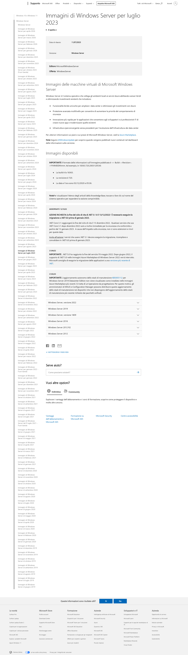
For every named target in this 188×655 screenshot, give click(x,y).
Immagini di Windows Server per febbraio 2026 (27, 43)
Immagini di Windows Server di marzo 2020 (26, 527)
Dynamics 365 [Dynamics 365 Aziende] (98, 627)
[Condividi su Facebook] (47, 345)
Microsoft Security (104, 415)
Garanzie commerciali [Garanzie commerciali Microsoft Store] (46, 639)
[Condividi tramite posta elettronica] (58, 345)
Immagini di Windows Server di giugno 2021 (26, 431)
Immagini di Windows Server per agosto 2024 (27, 168)
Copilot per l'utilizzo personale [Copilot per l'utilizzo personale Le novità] (18, 631)
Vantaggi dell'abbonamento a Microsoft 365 (54, 418)
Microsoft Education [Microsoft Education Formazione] (73, 614)
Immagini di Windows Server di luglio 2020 (26, 502)
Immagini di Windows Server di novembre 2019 (28, 553)
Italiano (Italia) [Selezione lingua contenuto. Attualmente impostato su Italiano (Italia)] (17, 652)
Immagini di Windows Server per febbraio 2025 (27, 129)
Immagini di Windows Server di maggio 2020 (27, 514)
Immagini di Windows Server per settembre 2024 (28, 161)
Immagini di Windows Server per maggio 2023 (27, 265)
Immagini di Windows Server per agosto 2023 (27, 245)
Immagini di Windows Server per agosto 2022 (27, 323)
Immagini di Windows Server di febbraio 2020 (27, 534)
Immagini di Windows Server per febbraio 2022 (27, 361)
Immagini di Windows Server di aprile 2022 (26, 348)
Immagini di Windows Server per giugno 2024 (27, 181)
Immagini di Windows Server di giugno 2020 (26, 508)
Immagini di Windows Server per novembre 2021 (28, 389)
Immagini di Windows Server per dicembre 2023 (28, 219)
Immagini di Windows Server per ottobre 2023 (27, 232)
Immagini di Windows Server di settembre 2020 (28, 489)
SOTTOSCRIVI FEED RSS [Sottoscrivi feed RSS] (58, 352)
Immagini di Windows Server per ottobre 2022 (27, 310)
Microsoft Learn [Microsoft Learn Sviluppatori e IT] (128, 618)
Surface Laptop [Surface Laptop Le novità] (14, 618)
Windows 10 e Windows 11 (27, 15)
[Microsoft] (18, 3)
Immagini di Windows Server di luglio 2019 (26, 579)
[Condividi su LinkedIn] (52, 345)
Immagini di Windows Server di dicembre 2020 (27, 469)
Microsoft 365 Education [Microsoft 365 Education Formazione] (74, 627)
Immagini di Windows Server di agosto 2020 (26, 495)
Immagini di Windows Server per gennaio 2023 (27, 290)
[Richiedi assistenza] (159, 3)
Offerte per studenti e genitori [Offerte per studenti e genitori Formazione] (76, 639)
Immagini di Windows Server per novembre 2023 (28, 226)
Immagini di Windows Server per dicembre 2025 (28, 56)
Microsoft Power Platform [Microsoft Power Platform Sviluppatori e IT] (131, 637)
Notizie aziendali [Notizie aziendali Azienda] (157, 622)
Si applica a (52, 30)
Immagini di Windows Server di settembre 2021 (28, 402)
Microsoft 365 (47, 3)
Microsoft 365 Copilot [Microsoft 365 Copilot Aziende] (100, 635)
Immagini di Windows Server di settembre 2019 (28, 566)
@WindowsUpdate (66, 140)
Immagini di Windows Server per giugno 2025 (27, 103)
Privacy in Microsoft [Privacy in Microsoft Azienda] (158, 627)
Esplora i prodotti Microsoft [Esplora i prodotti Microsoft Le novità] (17, 639)
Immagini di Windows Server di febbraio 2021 (27, 456)
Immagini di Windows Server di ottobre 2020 (27, 482)
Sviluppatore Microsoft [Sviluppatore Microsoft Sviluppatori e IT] (131, 614)
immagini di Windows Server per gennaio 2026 (27, 49)
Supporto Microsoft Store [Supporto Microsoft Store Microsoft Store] (47, 622)
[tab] (54, 391)
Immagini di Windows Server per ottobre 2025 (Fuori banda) (27, 69)
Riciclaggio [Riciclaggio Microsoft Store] (42, 635)
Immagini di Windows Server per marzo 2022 (27, 355)
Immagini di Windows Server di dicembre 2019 (27, 547)
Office (57, 3)
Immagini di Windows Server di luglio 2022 (26, 329)
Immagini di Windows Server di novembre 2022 (28, 303)
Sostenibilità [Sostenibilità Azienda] (156, 639)
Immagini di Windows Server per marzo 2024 (27, 200)
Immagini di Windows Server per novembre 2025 (28, 62)
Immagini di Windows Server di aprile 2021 (26, 443)
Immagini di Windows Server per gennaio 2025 (27, 135)
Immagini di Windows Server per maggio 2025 (27, 110)
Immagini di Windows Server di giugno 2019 (26, 585)
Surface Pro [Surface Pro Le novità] (12, 614)
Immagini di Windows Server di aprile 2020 (26, 521)
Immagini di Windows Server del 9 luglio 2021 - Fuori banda (28, 423)
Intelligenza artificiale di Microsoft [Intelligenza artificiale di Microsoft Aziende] (104, 614)
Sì (106, 601)
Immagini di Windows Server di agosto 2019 (26, 573)
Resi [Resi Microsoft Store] (40, 627)
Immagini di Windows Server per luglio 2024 (26, 174)
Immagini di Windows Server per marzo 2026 (27, 36)
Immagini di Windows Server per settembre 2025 (28, 84)
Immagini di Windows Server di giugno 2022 (26, 336)
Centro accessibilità (129, 415)
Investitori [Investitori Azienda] (155, 631)
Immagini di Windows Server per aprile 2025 (26, 116)
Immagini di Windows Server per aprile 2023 (26, 271)
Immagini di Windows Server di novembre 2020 (28, 476)
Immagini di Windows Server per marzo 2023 (27, 277)
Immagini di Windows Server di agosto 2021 (26, 409)
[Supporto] (35, 3)
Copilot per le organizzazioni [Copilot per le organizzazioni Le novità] (18, 627)
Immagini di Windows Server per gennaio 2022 (27, 377)
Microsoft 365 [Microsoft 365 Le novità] (13, 635)
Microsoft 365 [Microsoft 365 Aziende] (98, 631)
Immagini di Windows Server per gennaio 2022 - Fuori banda (28, 369)
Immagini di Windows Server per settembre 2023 (28, 239)
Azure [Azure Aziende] (96, 622)
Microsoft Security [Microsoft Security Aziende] (99, 618)
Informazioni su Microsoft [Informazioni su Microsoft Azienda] (160, 618)
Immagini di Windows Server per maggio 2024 (27, 187)
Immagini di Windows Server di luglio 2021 (26, 415)
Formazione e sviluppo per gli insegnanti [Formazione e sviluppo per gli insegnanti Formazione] (79, 635)
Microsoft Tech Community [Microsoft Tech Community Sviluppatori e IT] (132, 629)
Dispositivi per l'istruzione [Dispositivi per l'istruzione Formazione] (75, 618)
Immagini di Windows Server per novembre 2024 (28, 148)
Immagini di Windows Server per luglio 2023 (26, 252)
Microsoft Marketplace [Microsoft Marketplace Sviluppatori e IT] (131, 633)
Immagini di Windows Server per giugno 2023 (27, 258)
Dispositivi (77, 3)
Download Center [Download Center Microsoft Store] (44, 618)
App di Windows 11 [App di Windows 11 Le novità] (15, 643)
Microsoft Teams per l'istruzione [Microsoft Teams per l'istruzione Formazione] (77, 622)
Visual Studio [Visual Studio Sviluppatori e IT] (128, 645)
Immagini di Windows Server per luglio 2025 (26, 97)
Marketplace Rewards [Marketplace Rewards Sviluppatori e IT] (130, 641)
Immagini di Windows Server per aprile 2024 (26, 194)
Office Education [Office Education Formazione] (72, 631)
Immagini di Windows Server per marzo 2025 (27, 122)
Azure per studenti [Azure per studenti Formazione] (73, 643)
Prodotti (66, 3)
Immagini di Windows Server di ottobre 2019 (27, 560)
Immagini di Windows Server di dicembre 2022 (27, 297)
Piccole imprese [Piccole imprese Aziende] (99, 643)
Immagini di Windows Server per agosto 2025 (27, 90)
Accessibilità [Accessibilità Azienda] (156, 635)
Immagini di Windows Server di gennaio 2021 (27, 463)
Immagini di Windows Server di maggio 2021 (27, 437)
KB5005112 (117, 277)
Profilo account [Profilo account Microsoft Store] (43, 614)
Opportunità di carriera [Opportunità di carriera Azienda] (159, 614)
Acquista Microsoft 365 (106, 3)
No (120, 601)
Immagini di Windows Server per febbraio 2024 (27, 206)
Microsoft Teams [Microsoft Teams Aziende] (99, 639)
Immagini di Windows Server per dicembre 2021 (28, 383)
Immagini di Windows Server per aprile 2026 (26, 30)
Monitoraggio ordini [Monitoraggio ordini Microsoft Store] (45, 631)
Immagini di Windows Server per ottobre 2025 (27, 77)
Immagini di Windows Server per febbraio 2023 (27, 284)
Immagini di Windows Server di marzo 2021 (26, 450)
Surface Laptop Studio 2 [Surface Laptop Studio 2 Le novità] (16, 622)
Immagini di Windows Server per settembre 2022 (28, 316)
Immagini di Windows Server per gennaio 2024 (27, 213)
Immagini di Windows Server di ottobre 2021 (27, 396)
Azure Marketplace (127, 134)
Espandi (89, 3)
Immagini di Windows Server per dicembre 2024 (28, 142)
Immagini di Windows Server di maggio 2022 (27, 342)
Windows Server (22, 21)
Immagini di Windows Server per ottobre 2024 (27, 155)
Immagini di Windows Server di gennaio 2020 (27, 540)
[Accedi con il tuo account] (172, 3)
